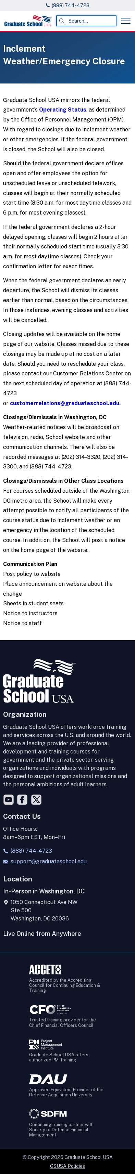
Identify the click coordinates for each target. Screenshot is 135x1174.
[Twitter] (36, 799)
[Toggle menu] (126, 20)
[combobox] (86, 20)
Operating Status (62, 109)
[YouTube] (8, 799)
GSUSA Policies (67, 1166)
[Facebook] (22, 799)
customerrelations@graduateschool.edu (64, 403)
